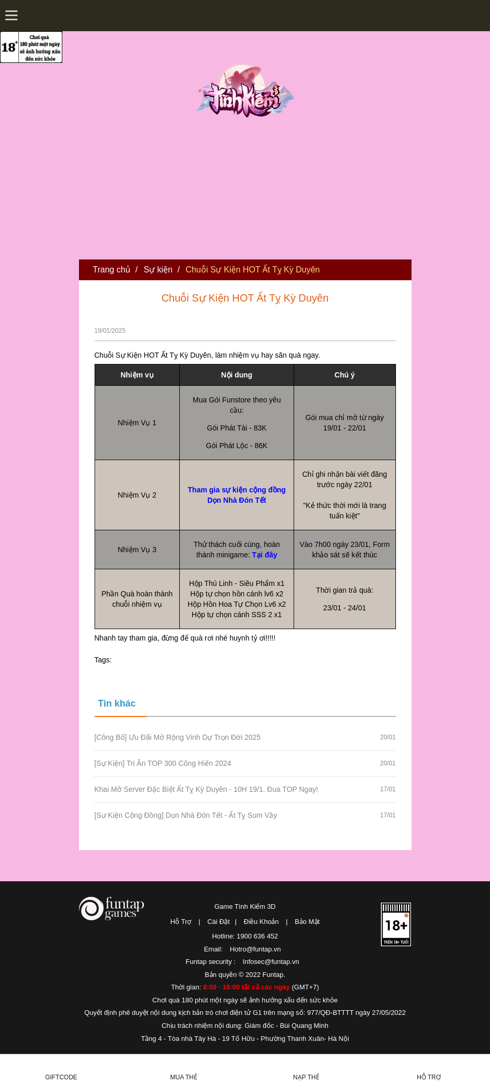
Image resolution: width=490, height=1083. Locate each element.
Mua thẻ (183, 1077)
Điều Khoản (261, 921)
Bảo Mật (307, 921)
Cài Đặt (218, 921)
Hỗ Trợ (181, 921)
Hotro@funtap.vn (255, 949)
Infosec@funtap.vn (271, 961)
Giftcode (61, 1077)
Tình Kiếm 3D (248, 90)
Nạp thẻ (306, 1077)
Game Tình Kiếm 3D (244, 906)
